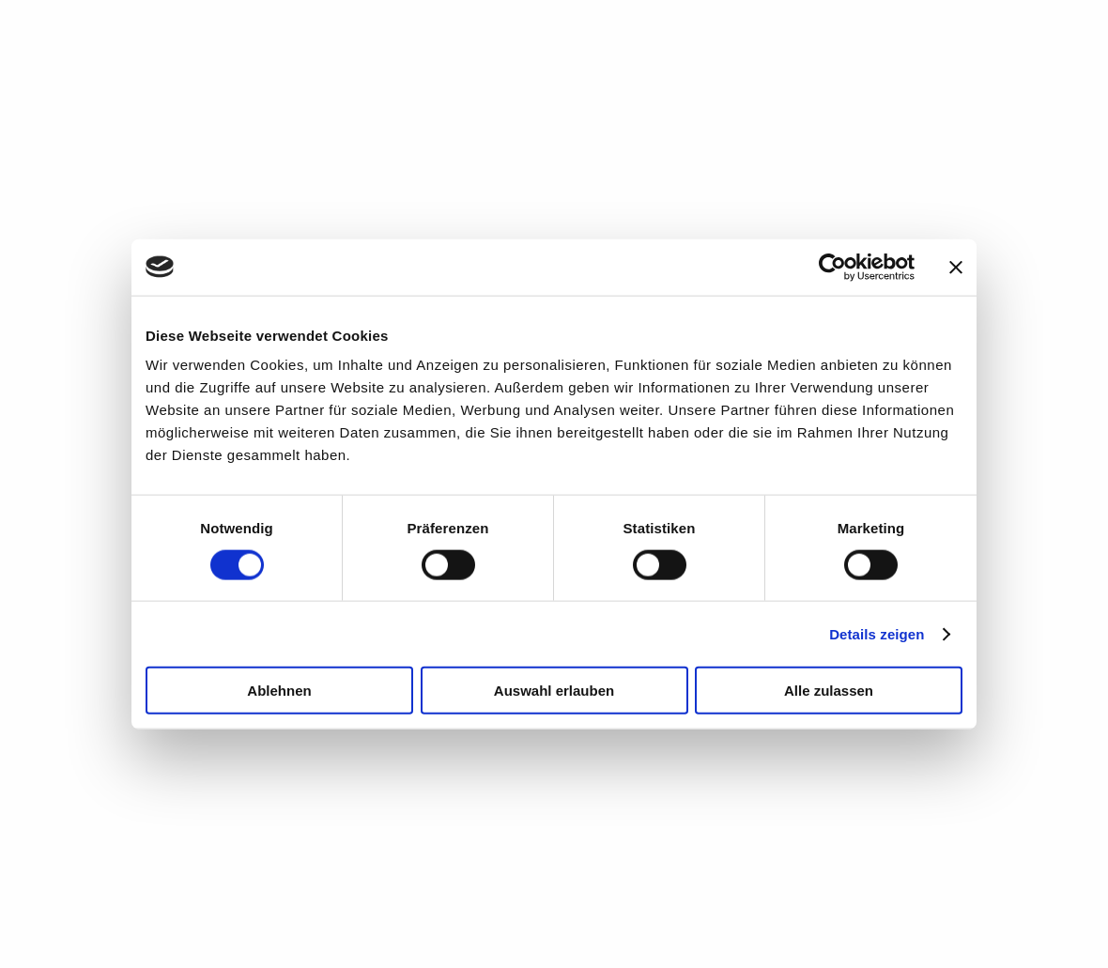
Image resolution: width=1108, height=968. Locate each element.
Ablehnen (279, 691)
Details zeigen (876, 633)
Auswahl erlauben (554, 691)
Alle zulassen (828, 691)
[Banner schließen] (955, 266)
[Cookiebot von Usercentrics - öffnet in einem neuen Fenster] (832, 267)
